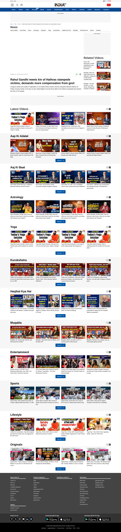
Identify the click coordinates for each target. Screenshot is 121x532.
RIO (74, 528)
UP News (82, 495)
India (27, 9)
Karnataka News (84, 504)
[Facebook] (11, 519)
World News (36, 482)
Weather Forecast (14, 508)
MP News (82, 489)
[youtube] (23, 519)
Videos (21, 9)
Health (89, 9)
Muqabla (75, 30)
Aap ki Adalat (14, 30)
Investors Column (14, 491)
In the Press (13, 489)
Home (13, 9)
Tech (67, 9)
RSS (78, 528)
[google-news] (31, 519)
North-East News (84, 491)
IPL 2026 (34, 9)
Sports (49, 9)
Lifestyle (81, 9)
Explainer (106, 9)
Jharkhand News (84, 487)
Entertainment (58, 9)
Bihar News (82, 480)
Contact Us (13, 480)
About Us (12, 482)
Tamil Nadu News (84, 493)
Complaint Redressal (15, 487)
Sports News (36, 491)
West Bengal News (99, 487)
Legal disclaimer (51, 528)
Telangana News (99, 485)
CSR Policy (69, 528)
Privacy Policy (60, 528)
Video (15, 24)
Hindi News (13, 493)
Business (97, 9)
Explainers (36, 495)
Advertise (12, 485)
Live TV (12, 495)
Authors (12, 497)
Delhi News (82, 482)
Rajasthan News (99, 482)
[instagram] (19, 519)
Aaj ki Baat (23, 30)
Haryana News (83, 485)
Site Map (43, 528)
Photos (74, 9)
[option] (22, 121)
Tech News (36, 493)
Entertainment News (38, 489)
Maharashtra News (99, 480)
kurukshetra (56, 30)
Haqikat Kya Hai (20, 291)
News (11, 24)
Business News (37, 497)
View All (60, 160)
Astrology (36, 30)
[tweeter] (15, 519)
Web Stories (13, 500)
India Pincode (13, 510)
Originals (43, 30)
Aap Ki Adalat (19, 136)
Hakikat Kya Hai (66, 30)
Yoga (49, 30)
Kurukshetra (18, 260)
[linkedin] (27, 519)
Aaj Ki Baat (17, 167)
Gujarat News (83, 500)
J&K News (82, 502)
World (42, 9)
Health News (36, 500)
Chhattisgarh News (84, 497)
